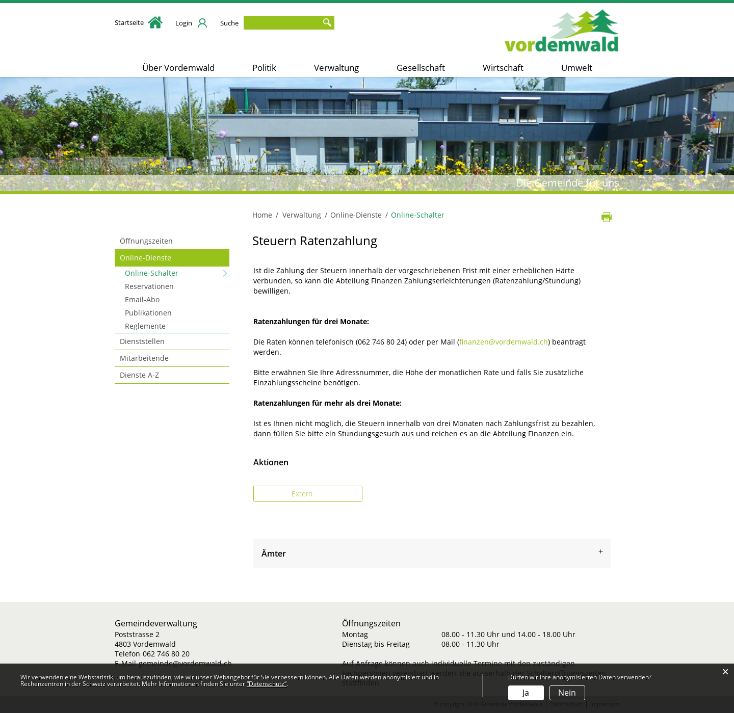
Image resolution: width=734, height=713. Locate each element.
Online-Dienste (145, 257)
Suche (229, 23)
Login (183, 23)
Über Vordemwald (178, 67)
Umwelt (576, 67)
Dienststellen (142, 341)
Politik (264, 67)
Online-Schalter (173, 273)
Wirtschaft (503, 67)
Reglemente (145, 326)
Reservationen (149, 286)
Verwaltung (336, 67)
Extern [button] (303, 493)
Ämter (273, 553)
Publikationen (148, 313)
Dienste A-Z (139, 375)
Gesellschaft (421, 67)
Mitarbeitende (144, 358)
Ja (525, 692)
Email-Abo (142, 299)
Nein (567, 692)
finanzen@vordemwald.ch (503, 342)
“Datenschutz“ (266, 683)
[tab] (432, 553)
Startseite (139, 22)
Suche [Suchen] (326, 23)
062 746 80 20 (166, 653)
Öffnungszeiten (146, 241)
